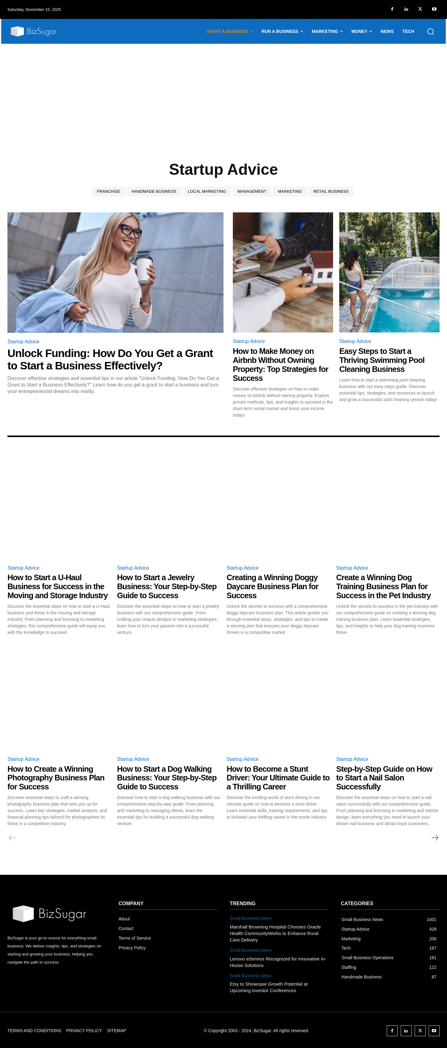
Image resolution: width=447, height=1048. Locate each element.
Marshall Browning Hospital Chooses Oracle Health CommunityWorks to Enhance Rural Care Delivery (275, 932)
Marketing (290, 191)
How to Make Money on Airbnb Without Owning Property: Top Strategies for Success (282, 364)
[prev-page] (12, 837)
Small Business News (251, 917)
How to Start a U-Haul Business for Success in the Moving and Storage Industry (58, 585)
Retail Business (330, 191)
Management (252, 191)
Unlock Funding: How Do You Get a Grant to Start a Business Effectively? (111, 359)
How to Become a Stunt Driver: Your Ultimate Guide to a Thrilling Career (275, 776)
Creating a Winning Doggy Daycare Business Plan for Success (274, 585)
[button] (431, 31)
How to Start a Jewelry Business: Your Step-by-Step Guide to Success (168, 585)
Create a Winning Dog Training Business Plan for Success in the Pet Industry (384, 585)
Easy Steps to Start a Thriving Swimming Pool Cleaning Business (383, 359)
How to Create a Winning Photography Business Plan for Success (57, 776)
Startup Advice (23, 341)
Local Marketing (207, 191)
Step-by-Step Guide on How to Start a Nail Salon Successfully (385, 776)
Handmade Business (154, 191)
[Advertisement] (223, 90)
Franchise (108, 191)
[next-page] (435, 837)
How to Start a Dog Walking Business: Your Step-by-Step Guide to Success (168, 776)
